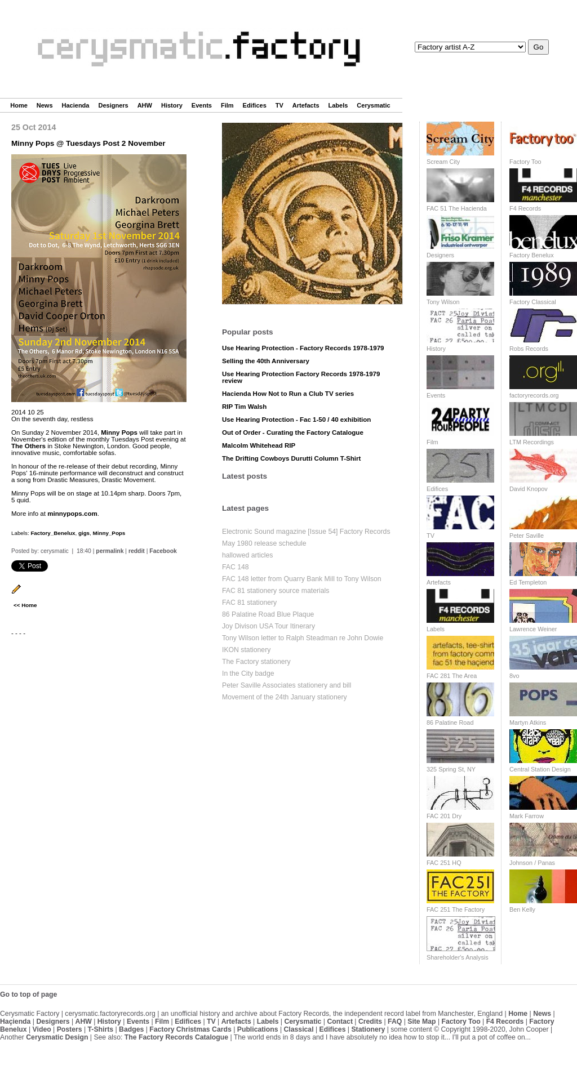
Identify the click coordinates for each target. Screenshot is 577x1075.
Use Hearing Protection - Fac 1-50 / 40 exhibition (296, 419)
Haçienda (15, 1021)
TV (279, 105)
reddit (136, 551)
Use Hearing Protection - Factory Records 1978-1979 (303, 348)
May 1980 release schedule (264, 543)
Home (19, 105)
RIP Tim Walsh (244, 406)
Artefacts (305, 105)
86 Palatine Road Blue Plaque (268, 614)
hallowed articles (247, 555)
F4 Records (525, 208)
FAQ (395, 1021)
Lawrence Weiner (533, 629)
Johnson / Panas (532, 862)
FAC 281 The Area (452, 675)
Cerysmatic (373, 105)
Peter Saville (526, 535)
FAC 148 (235, 567)
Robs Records (528, 348)
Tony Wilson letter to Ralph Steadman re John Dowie (302, 638)
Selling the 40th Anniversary (265, 361)
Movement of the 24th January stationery (284, 697)
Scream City (443, 161)
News (45, 105)
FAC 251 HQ (444, 862)
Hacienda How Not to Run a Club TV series (288, 393)
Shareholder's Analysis (458, 957)
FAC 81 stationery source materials (275, 591)
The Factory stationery (256, 662)
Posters (69, 1029)
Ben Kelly (522, 909)
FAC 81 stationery (249, 602)
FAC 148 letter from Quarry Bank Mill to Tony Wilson (301, 579)
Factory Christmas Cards (190, 1029)
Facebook (163, 551)
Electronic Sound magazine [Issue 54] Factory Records (306, 532)
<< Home (25, 605)
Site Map (421, 1021)
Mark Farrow (526, 816)
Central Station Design (540, 769)
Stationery (368, 1029)
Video (42, 1029)
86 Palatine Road (450, 722)
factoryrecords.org (534, 395)
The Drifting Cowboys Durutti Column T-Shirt (291, 458)
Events (202, 105)
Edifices (255, 105)
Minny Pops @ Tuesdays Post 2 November (88, 143)
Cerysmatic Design (57, 1037)
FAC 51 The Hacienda (457, 208)
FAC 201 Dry (444, 816)
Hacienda (76, 105)
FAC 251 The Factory (456, 909)
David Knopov (528, 488)
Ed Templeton (528, 582)
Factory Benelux (531, 255)
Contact (340, 1021)
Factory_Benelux (52, 533)
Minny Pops (119, 432)
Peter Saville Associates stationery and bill (286, 685)
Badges (131, 1029)
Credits (370, 1021)
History (172, 105)
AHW (144, 105)
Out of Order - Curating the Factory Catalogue (292, 432)
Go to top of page (28, 994)
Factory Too (525, 161)
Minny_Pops (109, 533)
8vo (514, 675)
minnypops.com (72, 513)
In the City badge (248, 673)
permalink (109, 551)
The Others (28, 446)
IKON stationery (246, 650)
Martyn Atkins (527, 722)
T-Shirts (101, 1029)
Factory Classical (532, 301)
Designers (113, 105)
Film (227, 105)
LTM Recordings (531, 442)
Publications (257, 1029)
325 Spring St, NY (451, 769)
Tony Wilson (443, 301)
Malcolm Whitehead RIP (258, 445)
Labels (338, 105)
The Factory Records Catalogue (176, 1037)
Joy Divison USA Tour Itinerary (268, 626)
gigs (84, 533)
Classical (298, 1029)
